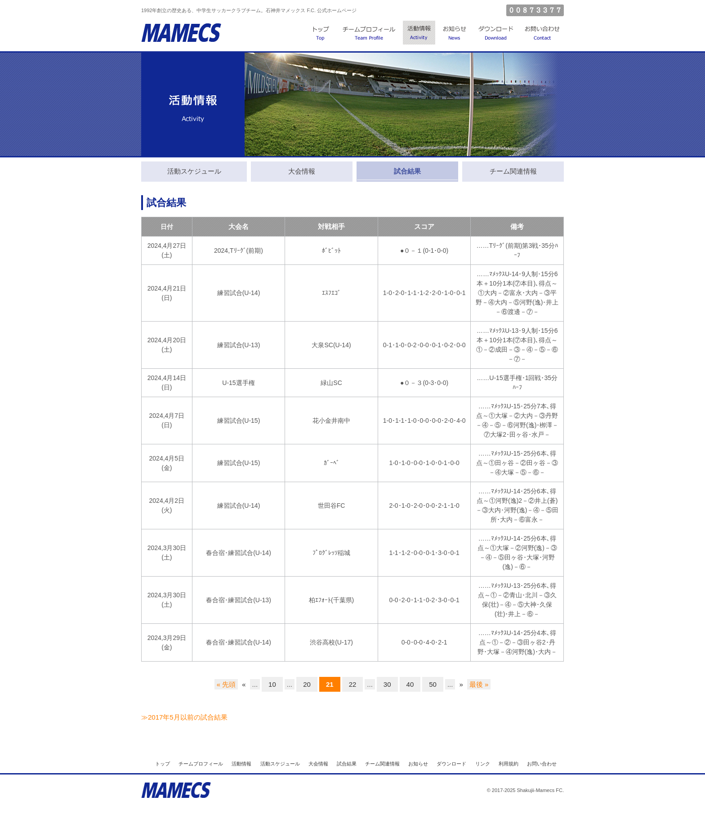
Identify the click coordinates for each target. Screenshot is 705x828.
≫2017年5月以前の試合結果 (184, 717)
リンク (482, 763)
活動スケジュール (280, 763)
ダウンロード (496, 34)
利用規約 (508, 763)
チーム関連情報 (382, 763)
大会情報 (318, 763)
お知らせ (454, 34)
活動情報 (419, 34)
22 (353, 684)
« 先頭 (226, 684)
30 (387, 684)
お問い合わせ (542, 34)
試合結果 (347, 763)
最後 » (479, 684)
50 (433, 684)
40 (410, 684)
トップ (321, 34)
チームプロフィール (369, 34)
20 (307, 684)
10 (272, 684)
